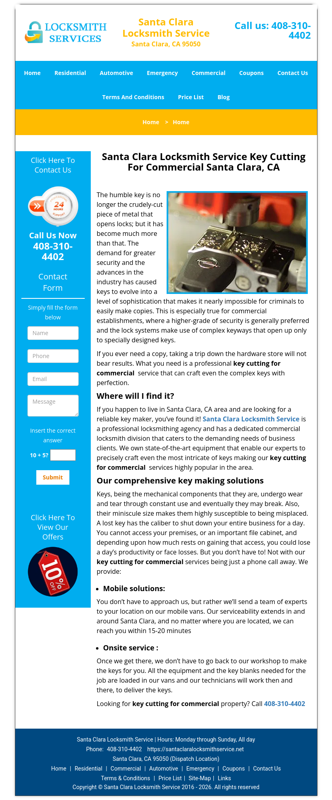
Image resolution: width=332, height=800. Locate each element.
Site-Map (200, 778)
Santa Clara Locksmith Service (251, 419)
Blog (223, 97)
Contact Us (293, 73)
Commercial (209, 73)
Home (32, 73)
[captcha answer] (63, 455)
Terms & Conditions (125, 778)
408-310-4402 (291, 30)
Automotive (116, 73)
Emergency (162, 73)
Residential (70, 73)
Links (224, 778)
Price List (191, 97)
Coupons (251, 73)
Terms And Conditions (133, 97)
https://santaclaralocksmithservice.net (195, 749)
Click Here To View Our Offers (53, 527)
